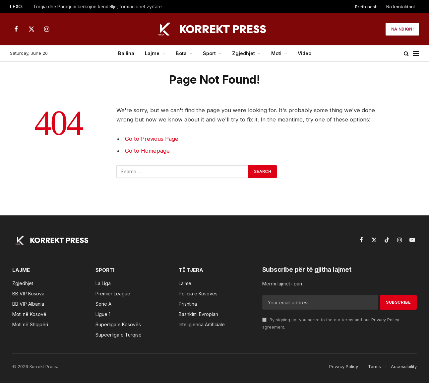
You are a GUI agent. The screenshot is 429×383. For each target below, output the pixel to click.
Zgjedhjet (243, 53)
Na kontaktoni (400, 6)
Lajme (152, 53)
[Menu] (416, 53)
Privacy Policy (385, 319)
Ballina (126, 53)
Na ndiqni (402, 29)
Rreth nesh (366, 6)
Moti (276, 53)
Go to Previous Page (151, 138)
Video (304, 53)
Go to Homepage (147, 150)
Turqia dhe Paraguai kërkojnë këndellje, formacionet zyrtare (97, 6)
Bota (181, 53)
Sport (209, 53)
